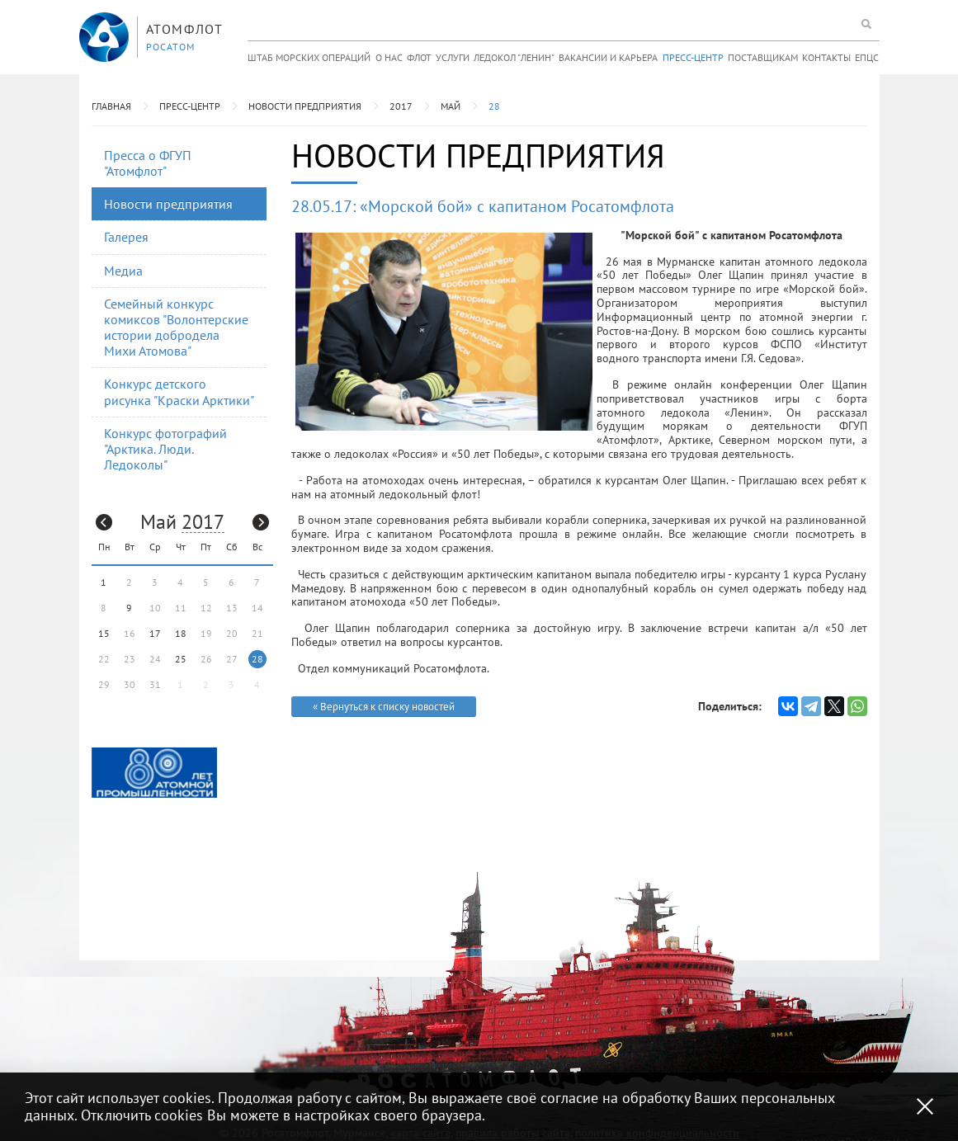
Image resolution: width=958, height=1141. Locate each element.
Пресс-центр (693, 57)
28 (494, 106)
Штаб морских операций (309, 57)
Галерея (126, 237)
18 (180, 633)
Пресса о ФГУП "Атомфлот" (147, 163)
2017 (401, 106)
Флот (419, 57)
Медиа (123, 270)
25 (180, 659)
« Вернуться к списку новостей (384, 707)
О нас (389, 57)
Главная (111, 106)
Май (450, 106)
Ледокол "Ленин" (514, 57)
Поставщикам (763, 57)
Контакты (826, 57)
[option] (154, 772)
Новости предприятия (304, 106)
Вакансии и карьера (608, 57)
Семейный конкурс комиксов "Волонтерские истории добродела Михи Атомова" (176, 327)
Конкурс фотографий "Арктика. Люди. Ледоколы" (165, 449)
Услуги (453, 57)
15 (104, 633)
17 (155, 633)
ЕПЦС (867, 57)
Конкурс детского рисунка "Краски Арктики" (179, 391)
